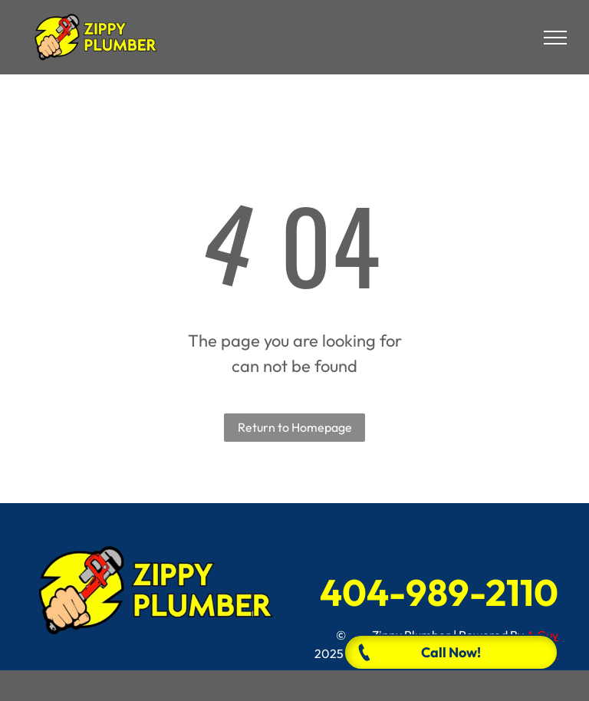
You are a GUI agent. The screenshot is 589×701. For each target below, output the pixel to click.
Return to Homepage (295, 427)
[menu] (555, 38)
